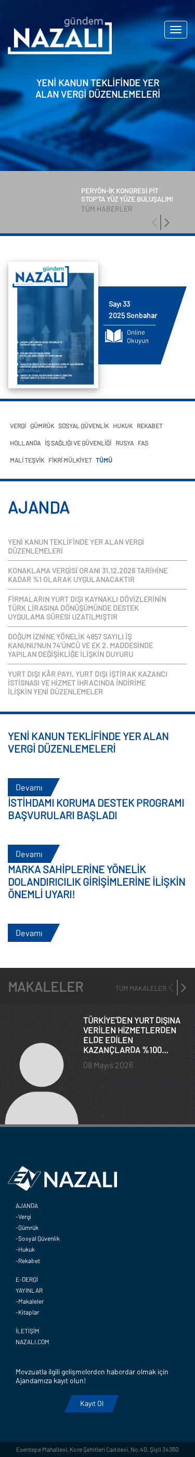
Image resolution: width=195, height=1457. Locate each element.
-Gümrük (27, 1227)
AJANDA (27, 1205)
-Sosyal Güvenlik (38, 1238)
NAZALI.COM (32, 1341)
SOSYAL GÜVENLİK (83, 425)
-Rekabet (28, 1260)
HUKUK (123, 425)
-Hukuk (25, 1249)
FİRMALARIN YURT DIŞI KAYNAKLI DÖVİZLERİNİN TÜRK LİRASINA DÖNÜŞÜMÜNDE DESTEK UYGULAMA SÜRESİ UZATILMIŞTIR (87, 608)
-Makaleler (30, 1301)
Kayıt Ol (91, 1403)
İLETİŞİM (28, 1330)
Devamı (29, 787)
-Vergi (23, 1216)
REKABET (150, 425)
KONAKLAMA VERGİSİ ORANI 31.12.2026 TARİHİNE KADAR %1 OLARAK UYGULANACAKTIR (87, 575)
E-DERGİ (27, 1279)
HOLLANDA (25, 443)
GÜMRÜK (42, 425)
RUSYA (124, 443)
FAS (143, 443)
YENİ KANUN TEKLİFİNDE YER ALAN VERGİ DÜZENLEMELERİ (76, 546)
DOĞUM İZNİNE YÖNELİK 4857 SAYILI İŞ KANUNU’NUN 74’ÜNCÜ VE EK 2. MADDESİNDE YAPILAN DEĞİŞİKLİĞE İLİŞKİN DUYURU (80, 645)
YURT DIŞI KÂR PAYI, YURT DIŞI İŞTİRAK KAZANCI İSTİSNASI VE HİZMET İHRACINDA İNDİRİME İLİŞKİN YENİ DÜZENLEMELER (87, 683)
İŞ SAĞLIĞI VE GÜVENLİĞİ (78, 443)
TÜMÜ (104, 460)
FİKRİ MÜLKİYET (70, 460)
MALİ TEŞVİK (27, 460)
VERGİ (18, 425)
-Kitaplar (27, 1312)
